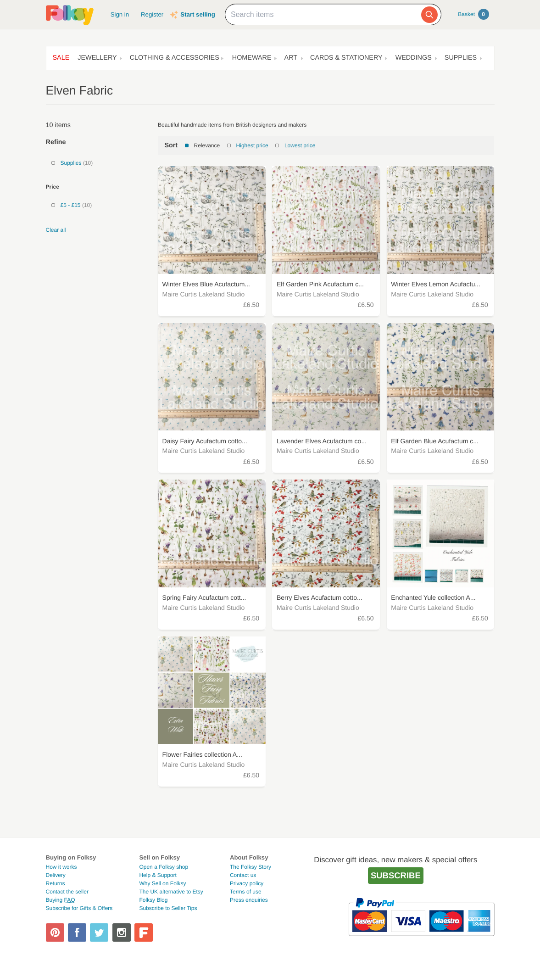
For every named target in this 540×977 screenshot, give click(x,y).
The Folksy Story (250, 867)
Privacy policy (246, 883)
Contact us (243, 875)
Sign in (120, 14)
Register (152, 14)
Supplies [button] (461, 57)
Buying (60, 900)
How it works (61, 867)
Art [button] (291, 57)
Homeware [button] (252, 57)
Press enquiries (249, 900)
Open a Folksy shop (163, 867)
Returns (55, 883)
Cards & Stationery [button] (346, 57)
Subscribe (396, 875)
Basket (473, 14)
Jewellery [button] (97, 57)
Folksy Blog (153, 900)
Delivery (56, 875)
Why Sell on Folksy (162, 883)
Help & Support (157, 875)
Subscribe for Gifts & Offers (79, 908)
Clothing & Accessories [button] (174, 57)
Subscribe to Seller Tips (168, 908)
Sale (61, 57)
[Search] (429, 14)
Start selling (197, 14)
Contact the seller (67, 891)
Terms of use (246, 891)
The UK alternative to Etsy (171, 891)
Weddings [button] (413, 57)
